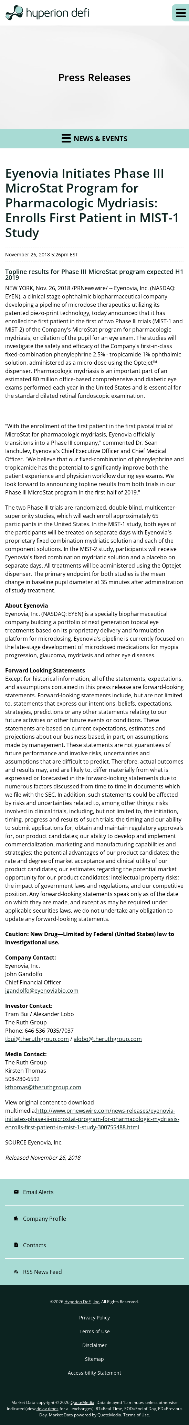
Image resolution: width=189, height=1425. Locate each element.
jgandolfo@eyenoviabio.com (41, 990)
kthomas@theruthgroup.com (43, 1087)
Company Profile (39, 1218)
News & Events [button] (94, 138)
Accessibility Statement (94, 1372)
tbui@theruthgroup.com (37, 1039)
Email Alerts (33, 1192)
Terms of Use (95, 1331)
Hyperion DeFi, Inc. (82, 1302)
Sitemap (94, 1359)
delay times (47, 1409)
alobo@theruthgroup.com (108, 1039)
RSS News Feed (37, 1272)
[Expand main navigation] (180, 12)
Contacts (29, 1245)
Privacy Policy (94, 1317)
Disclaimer (94, 1345)
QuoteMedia (82, 1402)
